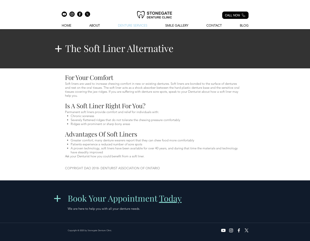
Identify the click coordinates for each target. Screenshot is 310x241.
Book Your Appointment (125, 198)
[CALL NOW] (235, 15)
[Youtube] (64, 14)
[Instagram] (72, 14)
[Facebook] (79, 14)
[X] (87, 14)
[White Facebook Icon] (238, 230)
